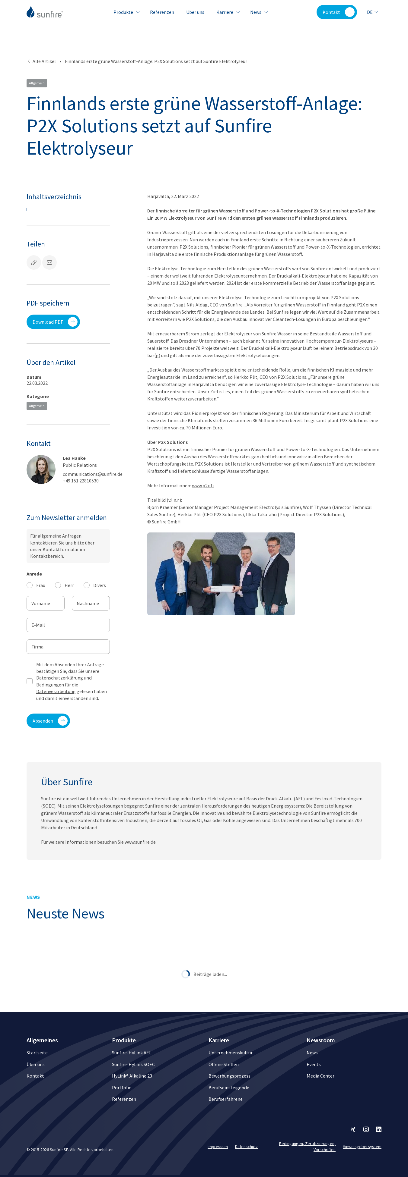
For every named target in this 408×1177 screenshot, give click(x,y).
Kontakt (339, 12)
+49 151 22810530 (81, 481)
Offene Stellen (224, 1064)
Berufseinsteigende (229, 1087)
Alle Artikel (41, 61)
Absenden (50, 721)
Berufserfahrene (226, 1099)
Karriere (227, 12)
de (373, 12)
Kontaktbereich (46, 556)
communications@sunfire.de (93, 474)
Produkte (125, 12)
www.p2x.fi (203, 485)
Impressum (218, 1146)
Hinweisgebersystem (362, 1146)
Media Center (320, 1076)
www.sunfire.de (140, 860)
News (258, 12)
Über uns (195, 12)
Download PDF (55, 322)
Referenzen (162, 12)
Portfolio (122, 1087)
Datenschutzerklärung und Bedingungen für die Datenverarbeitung (64, 684)
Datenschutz (246, 1146)
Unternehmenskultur (231, 1053)
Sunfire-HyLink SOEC (133, 1064)
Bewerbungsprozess (229, 1076)
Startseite (37, 1053)
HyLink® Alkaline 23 (132, 1076)
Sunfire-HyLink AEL (131, 1053)
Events (314, 1064)
